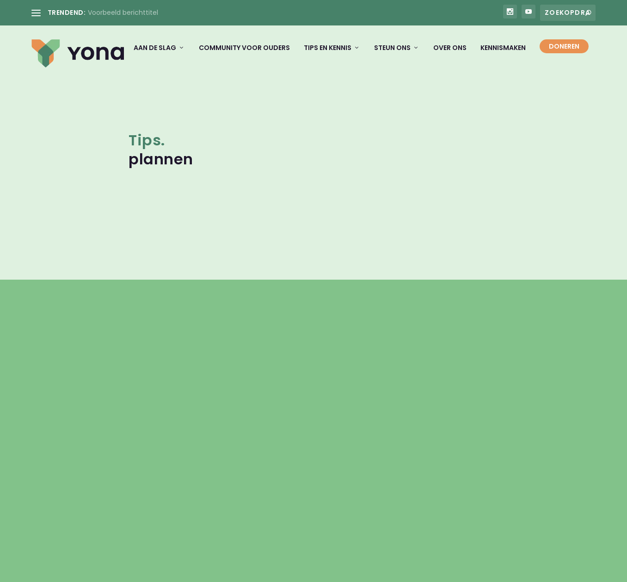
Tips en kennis (327, 54)
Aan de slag (155, 54)
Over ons (450, 54)
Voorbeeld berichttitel (123, 12)
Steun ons (392, 54)
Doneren (564, 53)
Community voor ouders (244, 54)
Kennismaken (503, 54)
